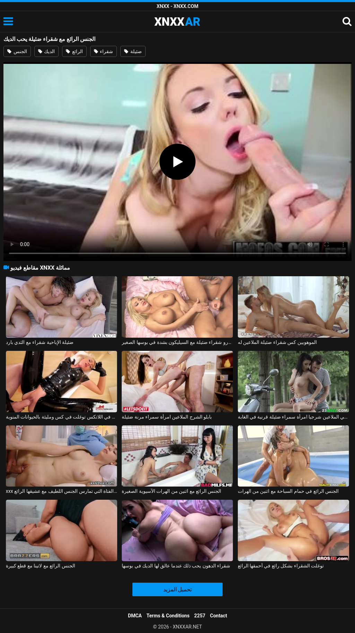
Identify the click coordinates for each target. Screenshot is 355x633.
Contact (218, 615)
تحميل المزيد (177, 589)
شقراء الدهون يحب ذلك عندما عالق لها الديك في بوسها (176, 565)
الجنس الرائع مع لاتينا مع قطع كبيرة (40, 565)
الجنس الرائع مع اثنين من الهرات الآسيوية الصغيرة (171, 491)
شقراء (103, 51)
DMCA (135, 615)
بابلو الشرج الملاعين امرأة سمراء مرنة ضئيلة (167, 417)
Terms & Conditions (168, 615)
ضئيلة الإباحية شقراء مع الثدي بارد (39, 342)
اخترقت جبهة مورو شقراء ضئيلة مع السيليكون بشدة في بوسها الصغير (177, 342)
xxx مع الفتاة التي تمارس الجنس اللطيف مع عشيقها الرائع (61, 491)
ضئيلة (132, 51)
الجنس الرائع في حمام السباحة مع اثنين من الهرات (288, 491)
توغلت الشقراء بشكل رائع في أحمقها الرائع (281, 565)
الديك (46, 51)
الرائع (74, 51)
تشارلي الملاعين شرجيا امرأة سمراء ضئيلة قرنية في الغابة (293, 417)
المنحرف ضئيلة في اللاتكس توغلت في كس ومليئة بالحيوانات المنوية (61, 417)
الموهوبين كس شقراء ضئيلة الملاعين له (277, 342)
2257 (199, 615)
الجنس (17, 51)
